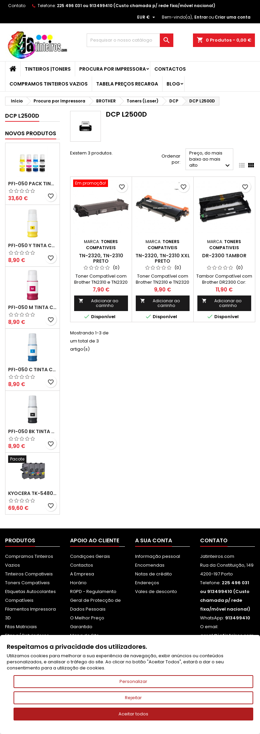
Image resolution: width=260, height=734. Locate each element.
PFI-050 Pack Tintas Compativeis (32, 183)
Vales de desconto (156, 591)
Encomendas (150, 565)
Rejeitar (133, 697)
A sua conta (153, 540)
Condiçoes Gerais (90, 556)
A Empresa (82, 574)
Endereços (147, 582)
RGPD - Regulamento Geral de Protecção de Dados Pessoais (95, 600)
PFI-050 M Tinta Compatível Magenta (32, 307)
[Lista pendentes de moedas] (147, 17)
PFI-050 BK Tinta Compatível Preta (32, 431)
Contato (16, 5)
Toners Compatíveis (27, 582)
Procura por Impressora (112, 69)
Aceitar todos (133, 714)
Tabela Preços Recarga (127, 83)
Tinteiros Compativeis (29, 574)
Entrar (201, 17)
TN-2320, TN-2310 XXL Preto (162, 258)
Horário (78, 582)
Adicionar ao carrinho (98, 303)
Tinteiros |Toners (48, 69)
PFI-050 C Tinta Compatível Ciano (32, 369)
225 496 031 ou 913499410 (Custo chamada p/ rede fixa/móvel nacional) (136, 5)
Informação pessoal (157, 556)
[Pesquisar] (130, 40)
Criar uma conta (233, 17)
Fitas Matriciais (21, 626)
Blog (173, 83)
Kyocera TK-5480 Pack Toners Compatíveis (32, 493)
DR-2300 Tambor (224, 255)
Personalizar (133, 681)
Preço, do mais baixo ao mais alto (210, 160)
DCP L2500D (22, 116)
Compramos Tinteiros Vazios (48, 83)
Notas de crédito (153, 574)
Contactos (170, 69)
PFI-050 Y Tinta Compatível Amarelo (32, 245)
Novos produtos (30, 133)
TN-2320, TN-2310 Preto (101, 258)
